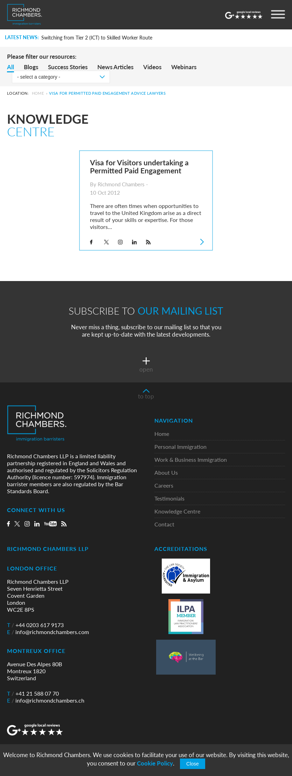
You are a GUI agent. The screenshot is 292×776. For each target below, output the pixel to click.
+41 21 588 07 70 (33, 693)
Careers (163, 485)
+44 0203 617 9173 (35, 624)
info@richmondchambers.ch (45, 700)
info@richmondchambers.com (48, 631)
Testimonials (169, 498)
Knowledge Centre (177, 511)
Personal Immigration (180, 447)
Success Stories (68, 67)
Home (38, 93)
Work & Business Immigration (190, 460)
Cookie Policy (155, 763)
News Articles (115, 67)
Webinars (183, 67)
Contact (164, 524)
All (10, 67)
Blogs (31, 67)
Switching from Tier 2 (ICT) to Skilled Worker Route (96, 38)
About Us (166, 472)
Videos (152, 67)
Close (192, 764)
